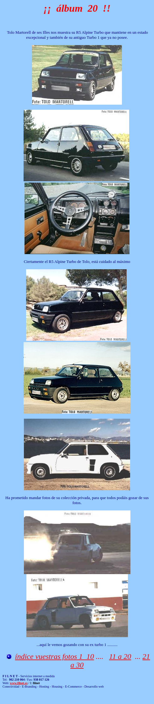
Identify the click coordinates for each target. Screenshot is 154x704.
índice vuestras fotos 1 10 (54, 656)
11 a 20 (120, 656)
